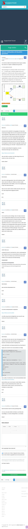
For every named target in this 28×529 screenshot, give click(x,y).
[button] (5, 426)
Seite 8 (3, 502)
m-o (10, 174)
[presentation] (11, 466)
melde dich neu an (13, 470)
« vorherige (7, 110)
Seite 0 (3, 492)
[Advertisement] (14, 25)
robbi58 (17, 58)
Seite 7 (3, 501)
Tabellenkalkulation (11, 58)
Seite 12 (3, 507)
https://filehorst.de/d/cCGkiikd (8, 312)
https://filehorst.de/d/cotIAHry (8, 379)
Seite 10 (3, 504)
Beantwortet (3, 125)
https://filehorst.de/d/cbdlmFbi (8, 153)
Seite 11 (3, 506)
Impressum (23, 491)
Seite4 (3, 497)
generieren (8, 103)
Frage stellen (12, 47)
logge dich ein (5, 470)
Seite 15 (3, 513)
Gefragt (3, 58)
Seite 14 (3, 511)
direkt (3, 516)
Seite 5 (3, 499)
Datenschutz (23, 496)
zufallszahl (3, 103)
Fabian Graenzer (20, 525)
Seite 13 (3, 509)
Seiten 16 (3, 514)
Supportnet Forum (10, 41)
